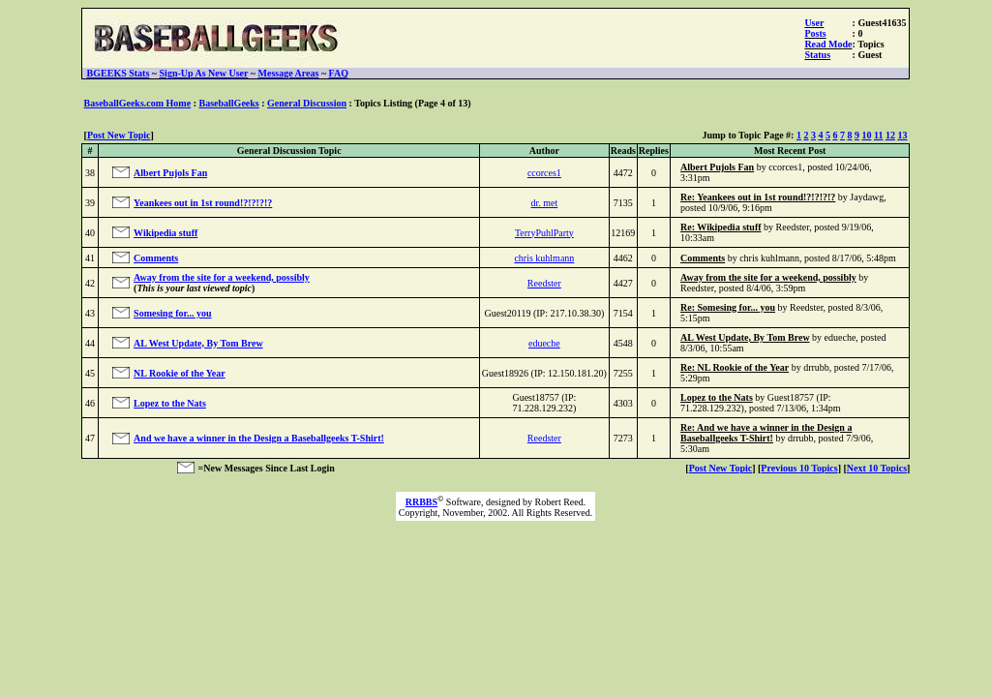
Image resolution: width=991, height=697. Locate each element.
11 (878, 135)
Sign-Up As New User (204, 73)
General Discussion (306, 103)
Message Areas (288, 73)
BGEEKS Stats (118, 73)
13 (902, 135)
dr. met (543, 202)
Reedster (544, 283)
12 (890, 135)
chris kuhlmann (544, 258)
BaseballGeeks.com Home (138, 103)
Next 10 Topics (877, 468)
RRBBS (421, 502)
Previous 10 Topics (799, 468)
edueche (544, 343)
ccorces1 (544, 172)
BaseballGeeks (228, 103)
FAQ (338, 73)
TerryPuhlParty (544, 232)
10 (866, 135)
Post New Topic (119, 135)
